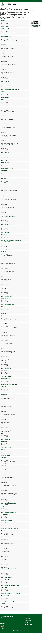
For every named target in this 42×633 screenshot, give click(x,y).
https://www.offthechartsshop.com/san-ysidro (12, 601)
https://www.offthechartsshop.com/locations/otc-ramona (12, 537)
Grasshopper (7, 26)
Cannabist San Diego (8, 368)
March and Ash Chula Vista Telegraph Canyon (12, 42)
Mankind (6, 313)
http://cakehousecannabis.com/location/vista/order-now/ (12, 192)
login (34, 25)
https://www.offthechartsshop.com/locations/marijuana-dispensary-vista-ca (12, 241)
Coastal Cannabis (7, 208)
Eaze (5, 321)
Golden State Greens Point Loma (10, 352)
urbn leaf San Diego (8, 376)
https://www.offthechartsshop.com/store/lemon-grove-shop (11, 569)
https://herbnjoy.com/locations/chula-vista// (11, 528)
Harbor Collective (7, 272)
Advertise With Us (28, 620)
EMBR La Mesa (7, 81)
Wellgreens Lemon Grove (9, 168)
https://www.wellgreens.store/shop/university (12, 89)
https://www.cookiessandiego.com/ (10, 463)
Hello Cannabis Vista (8, 224)
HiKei (5, 288)
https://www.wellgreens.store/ (9, 144)
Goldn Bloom (7, 280)
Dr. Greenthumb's (7, 73)
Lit (5, 113)
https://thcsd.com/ (7, 439)
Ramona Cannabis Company (9, 65)
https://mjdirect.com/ (8, 447)
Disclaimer (27, 616)
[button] (41, 4)
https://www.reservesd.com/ (9, 520)
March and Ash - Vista (8, 232)
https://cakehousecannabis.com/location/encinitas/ (12, 494)
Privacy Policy (27, 618)
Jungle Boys (7, 105)
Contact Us (27, 622)
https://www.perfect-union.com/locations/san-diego (12, 610)
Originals (6, 160)
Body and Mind (7, 431)
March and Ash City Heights (9, 296)
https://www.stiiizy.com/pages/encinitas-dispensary (11, 504)
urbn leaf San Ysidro (8, 184)
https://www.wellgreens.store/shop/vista (11, 216)
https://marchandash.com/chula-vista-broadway (12, 585)
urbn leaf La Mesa (7, 136)
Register (36, 25)
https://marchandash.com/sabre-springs (11, 384)
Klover (6, 360)
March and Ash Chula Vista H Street (10, 34)
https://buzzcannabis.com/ (9, 344)
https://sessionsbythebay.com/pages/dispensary (12, 593)
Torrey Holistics (7, 392)
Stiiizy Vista (6, 249)
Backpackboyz (7, 97)
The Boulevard (7, 152)
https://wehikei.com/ (8, 455)
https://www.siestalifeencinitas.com (10, 512)
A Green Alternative (8, 176)
